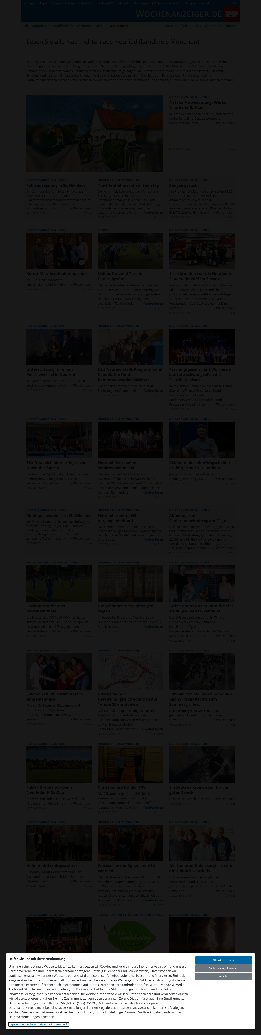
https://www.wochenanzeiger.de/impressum (37, 1024)
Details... (224, 976)
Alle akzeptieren (223, 960)
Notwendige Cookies (223, 968)
